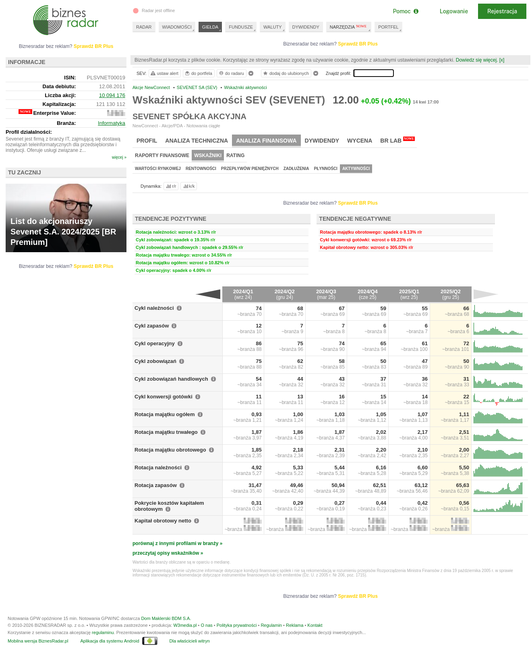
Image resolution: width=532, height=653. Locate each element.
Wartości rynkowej (158, 168)
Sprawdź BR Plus (358, 44)
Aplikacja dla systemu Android (109, 640)
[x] (502, 60)
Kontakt (314, 625)
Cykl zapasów (152, 326)
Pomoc (405, 11)
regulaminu (103, 632)
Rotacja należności (158, 467)
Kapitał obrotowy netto (163, 521)
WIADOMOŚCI (177, 27)
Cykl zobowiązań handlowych (171, 379)
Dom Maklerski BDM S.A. (166, 618)
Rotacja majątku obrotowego (170, 450)
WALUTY (272, 27)
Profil (147, 140)
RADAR (144, 27)
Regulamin (271, 625)
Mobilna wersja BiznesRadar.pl (38, 640)
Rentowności (201, 168)
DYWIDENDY (305, 27)
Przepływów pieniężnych (250, 168)
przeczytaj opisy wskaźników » (167, 553)
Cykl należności (154, 308)
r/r (170, 186)
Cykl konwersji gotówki (164, 397)
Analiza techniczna (196, 140)
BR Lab (397, 140)
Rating (235, 155)
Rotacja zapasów (156, 485)
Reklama (294, 625)
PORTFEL (388, 27)
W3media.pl (185, 625)
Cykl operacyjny (155, 343)
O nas (206, 625)
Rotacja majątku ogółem (165, 414)
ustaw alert (164, 73)
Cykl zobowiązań (155, 361)
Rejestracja (502, 11)
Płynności (325, 168)
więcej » (119, 157)
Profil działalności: (29, 132)
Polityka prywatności (237, 625)
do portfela (198, 73)
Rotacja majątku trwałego (166, 432)
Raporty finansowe (162, 155)
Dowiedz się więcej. (477, 60)
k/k (188, 186)
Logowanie (454, 11)
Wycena (359, 140)
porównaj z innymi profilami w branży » (177, 543)
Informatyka (111, 123)
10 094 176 (112, 95)
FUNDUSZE (241, 27)
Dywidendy (322, 140)
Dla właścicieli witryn (190, 640)
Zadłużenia (296, 168)
